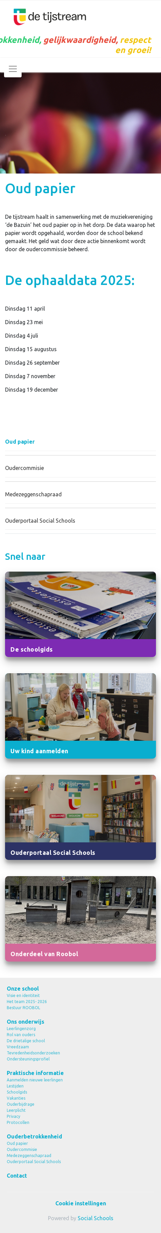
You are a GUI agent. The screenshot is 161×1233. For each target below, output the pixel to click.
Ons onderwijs (25, 1022)
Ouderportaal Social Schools (40, 521)
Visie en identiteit (23, 995)
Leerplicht (16, 1110)
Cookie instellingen (80, 1203)
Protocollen (18, 1122)
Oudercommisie (24, 468)
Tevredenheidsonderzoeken (33, 1053)
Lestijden (15, 1086)
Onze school (23, 989)
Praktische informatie (35, 1073)
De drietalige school (26, 1041)
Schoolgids (17, 1092)
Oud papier (20, 442)
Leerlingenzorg (21, 1028)
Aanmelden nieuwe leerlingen (35, 1080)
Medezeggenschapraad (33, 494)
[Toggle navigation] (13, 68)
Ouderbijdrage (20, 1104)
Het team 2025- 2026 (27, 1001)
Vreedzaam (18, 1047)
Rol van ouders (21, 1034)
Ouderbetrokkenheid (34, 1136)
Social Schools (95, 1218)
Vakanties (16, 1098)
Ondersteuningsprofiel (28, 1059)
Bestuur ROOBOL (23, 1007)
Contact (17, 1176)
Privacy (13, 1116)
